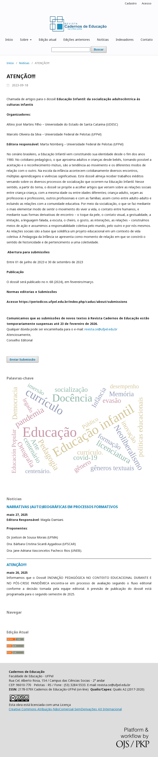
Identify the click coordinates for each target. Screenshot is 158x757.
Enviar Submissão (22, 359)
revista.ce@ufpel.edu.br (100, 329)
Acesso (146, 3)
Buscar (99, 49)
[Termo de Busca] (70, 49)
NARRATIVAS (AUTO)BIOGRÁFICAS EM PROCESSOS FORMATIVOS (62, 506)
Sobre (24, 39)
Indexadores (125, 39)
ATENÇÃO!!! (17, 564)
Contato (147, 39)
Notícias (103, 39)
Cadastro (131, 3)
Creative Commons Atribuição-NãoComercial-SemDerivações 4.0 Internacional (65, 709)
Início (9, 39)
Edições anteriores (76, 39)
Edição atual (47, 39)
